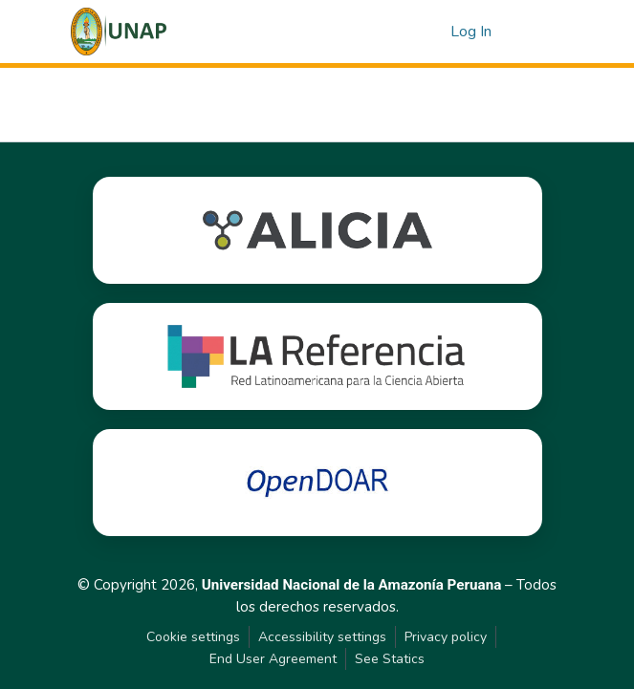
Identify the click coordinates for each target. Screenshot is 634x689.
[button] (119, 31)
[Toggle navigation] (537, 31)
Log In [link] (471, 31)
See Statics (390, 659)
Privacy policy (445, 637)
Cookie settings (193, 637)
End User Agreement (273, 659)
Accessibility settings (322, 637)
